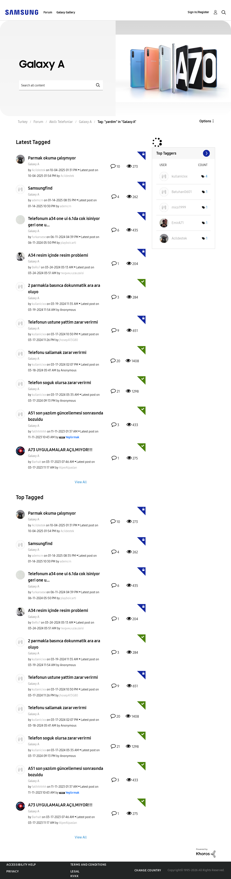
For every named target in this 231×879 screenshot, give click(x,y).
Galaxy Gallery (65, 12)
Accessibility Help (21, 864)
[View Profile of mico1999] (179, 207)
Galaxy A (33, 164)
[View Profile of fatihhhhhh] (39, 431)
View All (81, 482)
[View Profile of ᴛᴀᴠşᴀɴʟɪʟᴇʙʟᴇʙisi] (72, 273)
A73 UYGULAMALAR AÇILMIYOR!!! (60, 449)
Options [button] (205, 121)
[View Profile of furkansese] (39, 237)
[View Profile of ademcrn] (37, 200)
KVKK (74, 876)
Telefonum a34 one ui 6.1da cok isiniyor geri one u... (64, 221)
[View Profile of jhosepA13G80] (68, 340)
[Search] (61, 85)
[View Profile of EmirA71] (178, 223)
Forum (47, 12)
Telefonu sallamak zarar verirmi (57, 352)
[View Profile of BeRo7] (36, 267)
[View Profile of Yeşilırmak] (72, 437)
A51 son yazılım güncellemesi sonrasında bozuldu (65, 416)
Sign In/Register (198, 12)
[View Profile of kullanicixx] (39, 304)
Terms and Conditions (88, 864)
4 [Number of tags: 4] (206, 176)
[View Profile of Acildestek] (38, 170)
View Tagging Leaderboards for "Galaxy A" (183, 153)
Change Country (147, 870)
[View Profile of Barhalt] (36, 462)
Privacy (12, 871)
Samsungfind (40, 188)
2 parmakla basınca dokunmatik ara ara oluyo (64, 288)
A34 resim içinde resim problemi (58, 255)
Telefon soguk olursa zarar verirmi (59, 382)
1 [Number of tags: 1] (206, 192)
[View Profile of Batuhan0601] (182, 192)
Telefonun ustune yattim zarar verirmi (63, 322)
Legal (75, 871)
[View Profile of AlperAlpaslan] (68, 467)
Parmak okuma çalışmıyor (52, 158)
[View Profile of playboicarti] (68, 243)
